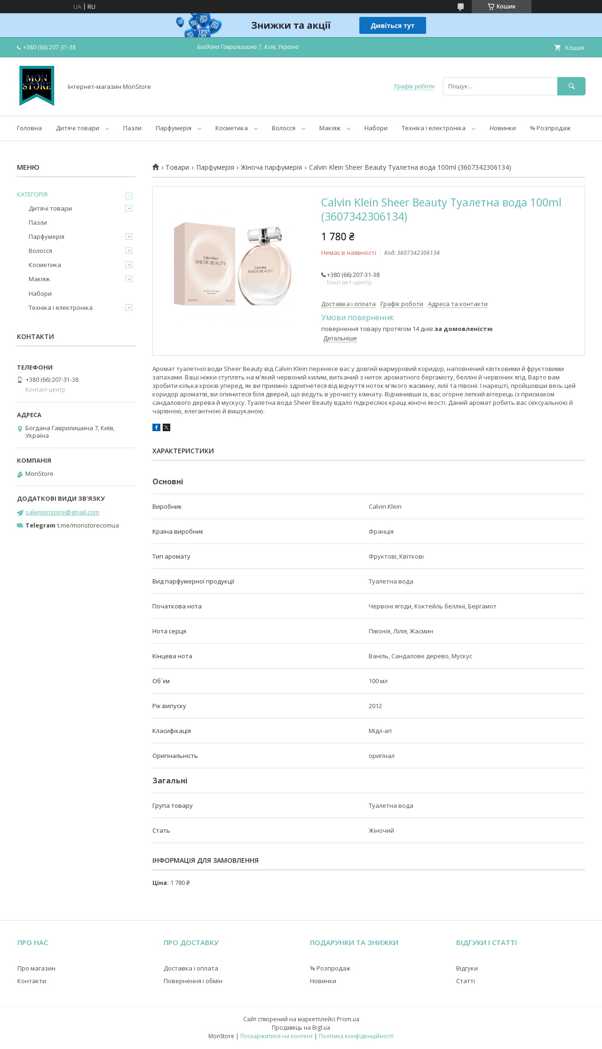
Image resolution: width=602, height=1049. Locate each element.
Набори (376, 128)
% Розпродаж (550, 128)
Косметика (231, 128)
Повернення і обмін (193, 981)
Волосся (283, 128)
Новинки (503, 128)
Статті (465, 981)
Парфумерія (173, 128)
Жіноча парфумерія (271, 167)
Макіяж (330, 128)
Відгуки (467, 968)
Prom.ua (348, 1019)
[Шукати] (571, 86)
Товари (177, 167)
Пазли (132, 128)
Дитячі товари (77, 128)
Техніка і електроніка (434, 128)
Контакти (31, 981)
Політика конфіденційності (356, 1036)
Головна (29, 128)
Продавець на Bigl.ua (301, 1028)
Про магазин (36, 968)
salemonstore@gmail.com (62, 512)
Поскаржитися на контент (276, 1036)
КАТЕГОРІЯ (32, 194)
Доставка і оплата (191, 968)
